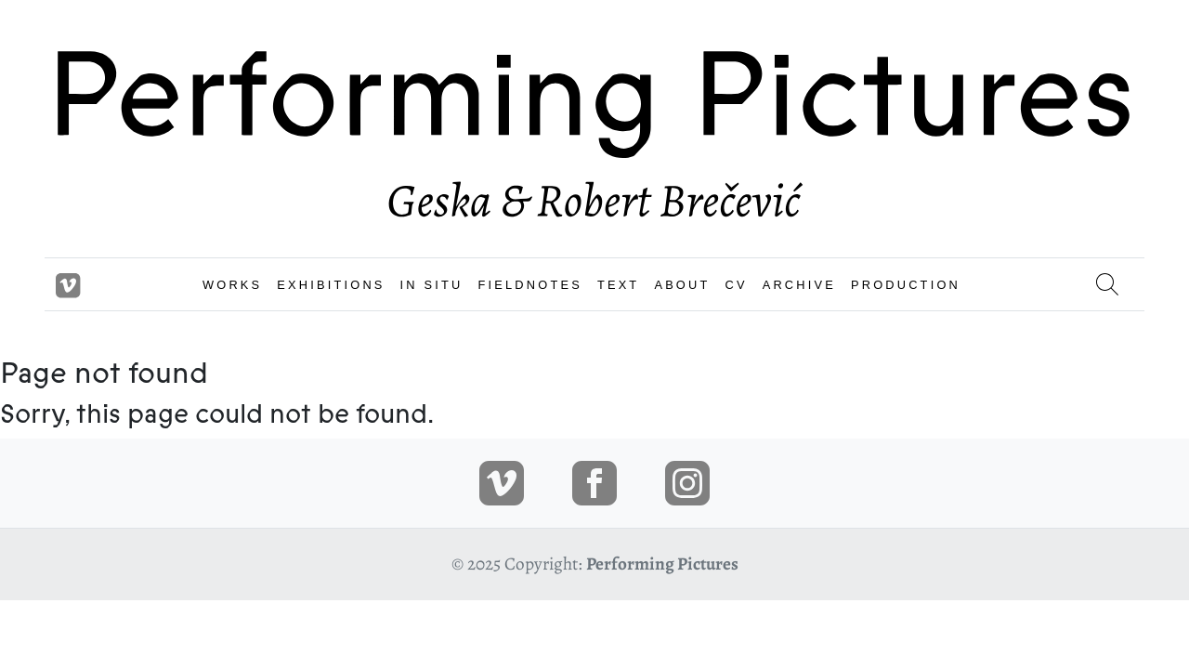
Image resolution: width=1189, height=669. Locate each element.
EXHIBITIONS (331, 285)
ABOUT (682, 285)
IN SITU (432, 285)
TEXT (618, 285)
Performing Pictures (662, 563)
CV (736, 285)
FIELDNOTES (530, 285)
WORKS (232, 285)
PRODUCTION (905, 285)
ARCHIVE (799, 285)
